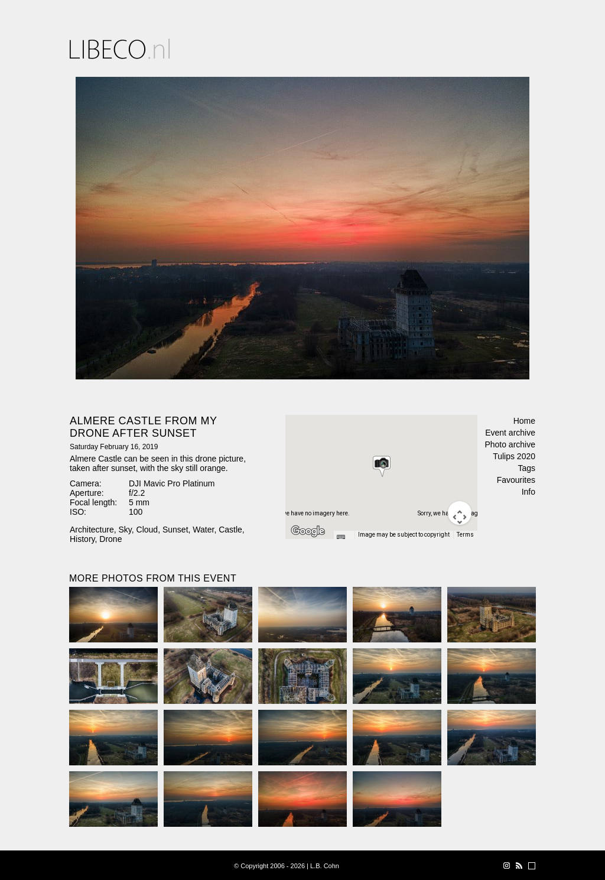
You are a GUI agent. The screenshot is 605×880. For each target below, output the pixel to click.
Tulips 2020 (514, 456)
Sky (124, 529)
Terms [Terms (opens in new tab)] (465, 534)
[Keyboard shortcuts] (344, 538)
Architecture (92, 529)
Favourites (516, 480)
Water (203, 529)
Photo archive (509, 444)
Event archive (510, 432)
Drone (110, 539)
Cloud (147, 529)
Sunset (175, 529)
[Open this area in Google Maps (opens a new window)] (307, 531)
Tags (526, 468)
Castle (230, 529)
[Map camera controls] (459, 513)
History (82, 539)
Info (528, 491)
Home (524, 421)
